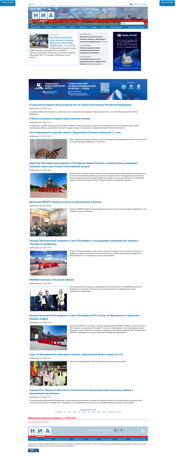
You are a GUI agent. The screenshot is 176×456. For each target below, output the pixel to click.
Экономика (61, 27)
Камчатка (111, 16)
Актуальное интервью (136, 27)
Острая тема (121, 439)
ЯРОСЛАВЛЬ (88, 12)
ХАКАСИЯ (101, 16)
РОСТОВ (112, 12)
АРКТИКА (98, 12)
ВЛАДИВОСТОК (79, 16)
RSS (32, 4)
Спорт (103, 27)
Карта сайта (92, 439)
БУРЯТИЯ (78, 18)
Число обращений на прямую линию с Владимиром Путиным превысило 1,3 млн (75, 132)
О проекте (34, 439)
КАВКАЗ (79, 12)
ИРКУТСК (71, 18)
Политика (48, 27)
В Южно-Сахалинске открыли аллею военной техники (59, 118)
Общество (83, 27)
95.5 (79, 412)
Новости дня (35, 27)
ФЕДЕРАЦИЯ (63, 12)
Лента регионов (107, 439)
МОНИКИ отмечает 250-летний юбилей (51, 279)
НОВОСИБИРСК (78, 14)
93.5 (70, 412)
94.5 (74, 412)
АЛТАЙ (88, 14)
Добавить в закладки (138, 4)
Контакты (48, 439)
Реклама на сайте (62, 439)
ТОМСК (101, 14)
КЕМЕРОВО (111, 14)
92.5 (65, 412)
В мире (94, 27)
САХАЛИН (112, 18)
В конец (118, 412)
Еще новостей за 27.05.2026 (38, 422)
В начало (58, 412)
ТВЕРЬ (105, 12)
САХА (94, 18)
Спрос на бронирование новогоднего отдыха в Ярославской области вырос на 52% (76, 354)
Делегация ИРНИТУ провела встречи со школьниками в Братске (65, 202)
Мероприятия (78, 439)
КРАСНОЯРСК (63, 16)
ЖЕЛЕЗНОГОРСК (91, 16)
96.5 (84, 412)
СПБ (71, 16)
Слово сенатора (116, 27)
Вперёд (110, 412)
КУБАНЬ (72, 12)
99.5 (98, 412)
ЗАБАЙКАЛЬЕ (87, 18)
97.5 (89, 412)
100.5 (104, 412)
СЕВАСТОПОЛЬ (102, 18)
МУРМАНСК (63, 18)
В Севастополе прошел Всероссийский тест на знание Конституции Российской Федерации (80, 104)
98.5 (94, 412)
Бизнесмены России (138, 439)
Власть (72, 27)
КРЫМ (95, 14)
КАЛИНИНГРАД (63, 14)
